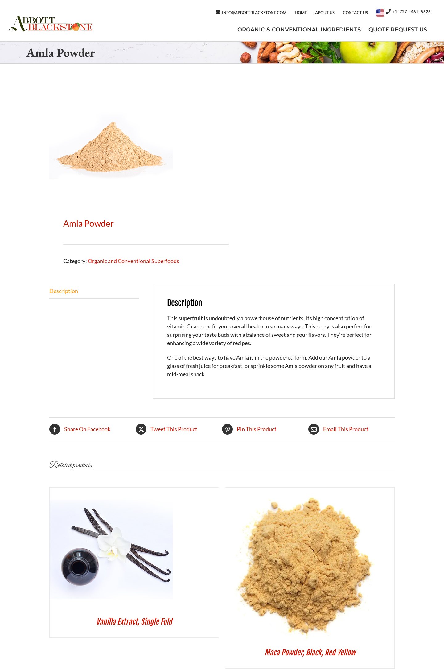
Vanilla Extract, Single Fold (134, 621)
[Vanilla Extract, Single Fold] (111, 491)
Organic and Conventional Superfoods (133, 261)
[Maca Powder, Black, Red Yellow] (302, 491)
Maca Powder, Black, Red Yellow (310, 652)
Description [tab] (63, 290)
